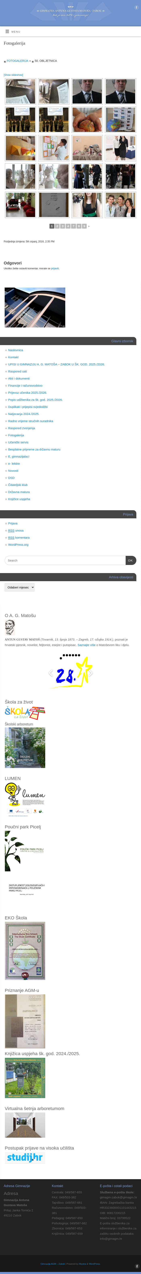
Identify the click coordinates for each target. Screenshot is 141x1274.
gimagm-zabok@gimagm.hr (118, 1197)
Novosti (13, 470)
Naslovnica (15, 350)
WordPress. (95, 1264)
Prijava (13, 523)
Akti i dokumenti (19, 378)
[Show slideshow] (13, 75)
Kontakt (13, 357)
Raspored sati (17, 371)
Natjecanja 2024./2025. (23, 414)
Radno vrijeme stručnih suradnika (30, 421)
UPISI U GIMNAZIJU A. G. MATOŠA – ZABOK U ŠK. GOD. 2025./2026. (56, 364)
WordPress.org (18, 544)
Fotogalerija (17, 60)
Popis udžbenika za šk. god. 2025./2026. (35, 399)
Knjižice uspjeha (19, 499)
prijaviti (55, 268)
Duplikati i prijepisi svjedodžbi (28, 407)
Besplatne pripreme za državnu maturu (34, 449)
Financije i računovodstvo (25, 385)
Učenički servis (18, 442)
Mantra (82, 1264)
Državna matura (19, 492)
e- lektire (14, 463)
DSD (11, 477)
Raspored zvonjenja (21, 428)
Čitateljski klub (18, 485)
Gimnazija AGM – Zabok (52, 1264)
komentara (19, 537)
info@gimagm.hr (111, 1238)
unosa (16, 530)
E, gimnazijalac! (18, 456)
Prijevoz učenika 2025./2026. (27, 392)
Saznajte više (87, 645)
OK (129, 560)
